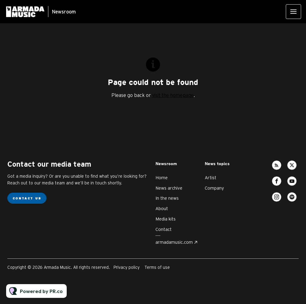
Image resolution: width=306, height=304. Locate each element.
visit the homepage (173, 95)
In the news (167, 198)
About (161, 208)
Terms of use (157, 267)
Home (161, 177)
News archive (168, 188)
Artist (210, 177)
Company (214, 188)
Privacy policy (127, 267)
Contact (163, 229)
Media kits (165, 218)
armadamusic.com (174, 242)
